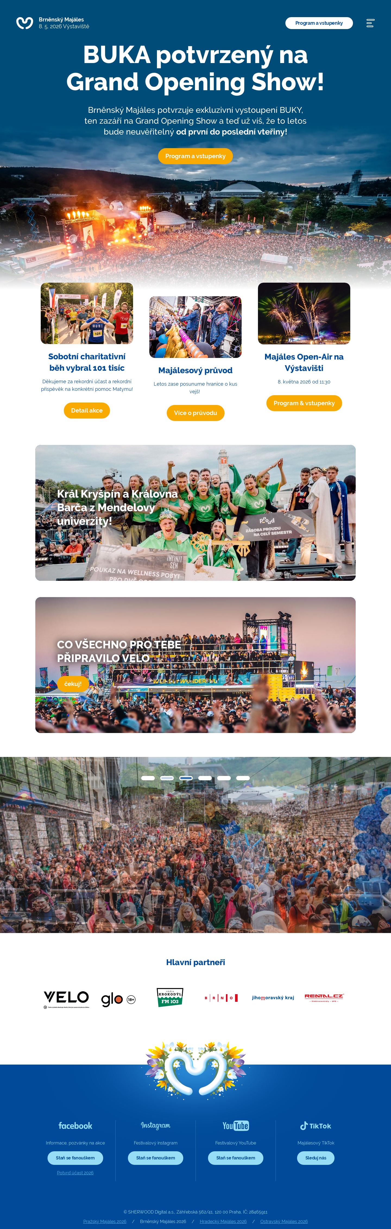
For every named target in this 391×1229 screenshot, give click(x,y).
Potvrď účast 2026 (75, 1172)
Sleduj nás (315, 1158)
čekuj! (73, 683)
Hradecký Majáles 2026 (223, 1221)
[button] (148, 778)
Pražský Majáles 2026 (105, 1221)
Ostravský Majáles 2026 (284, 1221)
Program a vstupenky (319, 23)
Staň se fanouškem (75, 1158)
